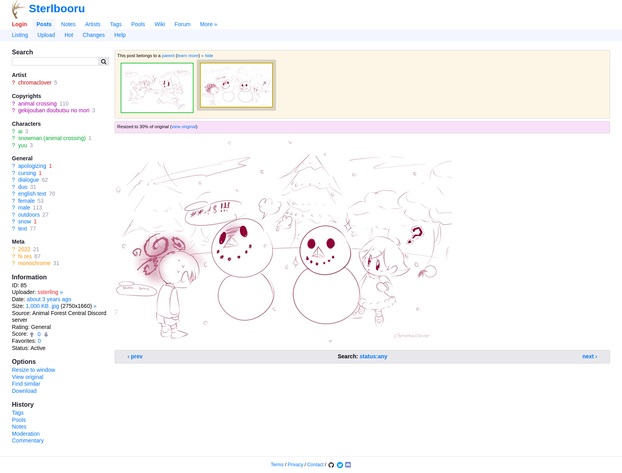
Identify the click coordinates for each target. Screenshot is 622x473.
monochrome (34, 263)
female (26, 201)
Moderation (26, 434)
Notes (68, 24)
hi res (25, 256)
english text (32, 193)
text (22, 228)
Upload (46, 35)
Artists (92, 24)
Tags (116, 24)
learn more (187, 55)
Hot (69, 35)
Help (120, 35)
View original (27, 377)
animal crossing (37, 103)
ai (20, 131)
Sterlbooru (57, 8)
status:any (374, 356)
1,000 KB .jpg (42, 306)
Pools (138, 24)
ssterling (48, 292)
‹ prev (135, 356)
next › (589, 356)
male (24, 207)
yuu (22, 145)
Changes (94, 35)
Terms (277, 464)
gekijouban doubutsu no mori (54, 110)
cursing (27, 173)
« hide (207, 55)
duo (22, 187)
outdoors (29, 215)
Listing (20, 35)
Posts (44, 24)
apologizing (32, 166)
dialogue (28, 180)
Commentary (28, 440)
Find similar (26, 384)
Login (19, 24)
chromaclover (35, 82)
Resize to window (33, 370)
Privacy (295, 464)
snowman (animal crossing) (52, 138)
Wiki (160, 24)
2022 (24, 249)
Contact (315, 464)
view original (183, 126)
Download (24, 391)
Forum (182, 24)
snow (24, 221)
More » (208, 24)
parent (168, 55)
